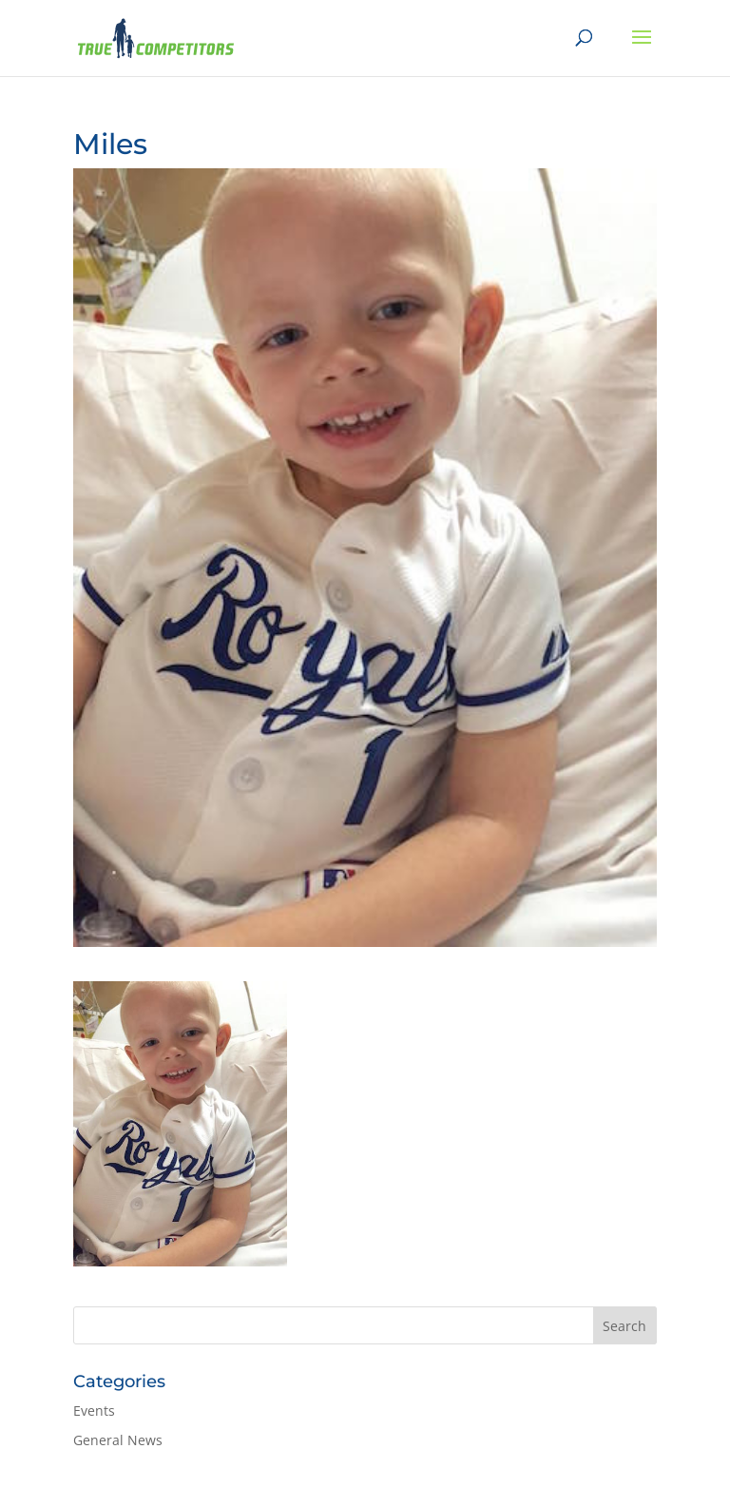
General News (118, 1440)
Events (94, 1410)
